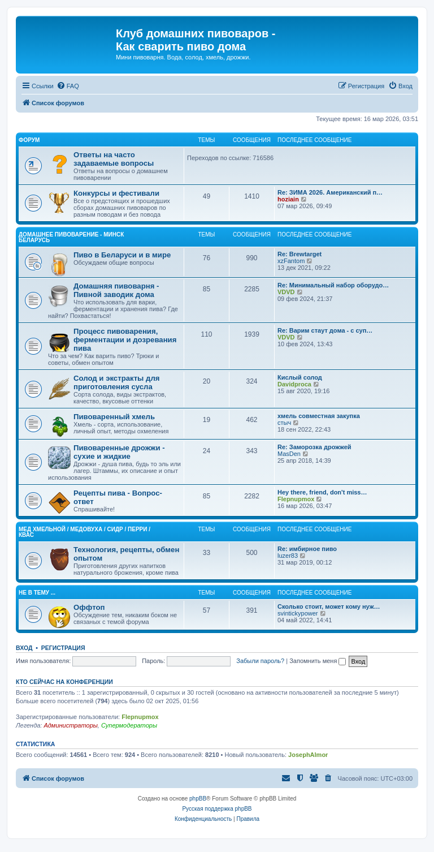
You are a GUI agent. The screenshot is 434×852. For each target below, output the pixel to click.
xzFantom (291, 260)
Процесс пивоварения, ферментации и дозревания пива (124, 339)
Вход (24, 647)
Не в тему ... (37, 592)
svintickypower (297, 613)
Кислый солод (299, 377)
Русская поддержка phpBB (216, 809)
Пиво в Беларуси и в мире (122, 255)
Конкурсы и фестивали (116, 193)
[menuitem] (68, 86)
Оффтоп (89, 607)
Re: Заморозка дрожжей (314, 447)
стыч (284, 422)
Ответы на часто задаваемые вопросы (113, 158)
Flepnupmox (295, 499)
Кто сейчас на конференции (64, 681)
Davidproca (294, 384)
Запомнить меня (317, 660)
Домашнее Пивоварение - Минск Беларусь (71, 237)
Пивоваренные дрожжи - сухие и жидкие (119, 452)
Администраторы (70, 725)
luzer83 (287, 555)
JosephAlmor (308, 754)
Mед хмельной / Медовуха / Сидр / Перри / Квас (84, 532)
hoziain (288, 199)
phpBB (197, 798)
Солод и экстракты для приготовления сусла (116, 382)
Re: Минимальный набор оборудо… (333, 285)
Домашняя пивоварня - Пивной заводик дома (116, 290)
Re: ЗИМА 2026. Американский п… (330, 192)
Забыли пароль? (260, 660)
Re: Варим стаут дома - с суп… (324, 330)
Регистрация (63, 647)
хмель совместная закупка (318, 415)
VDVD (286, 292)
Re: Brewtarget (299, 254)
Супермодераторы (129, 725)
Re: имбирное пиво (307, 548)
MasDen (289, 453)
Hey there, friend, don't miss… (322, 492)
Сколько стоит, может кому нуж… (328, 606)
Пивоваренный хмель (114, 416)
